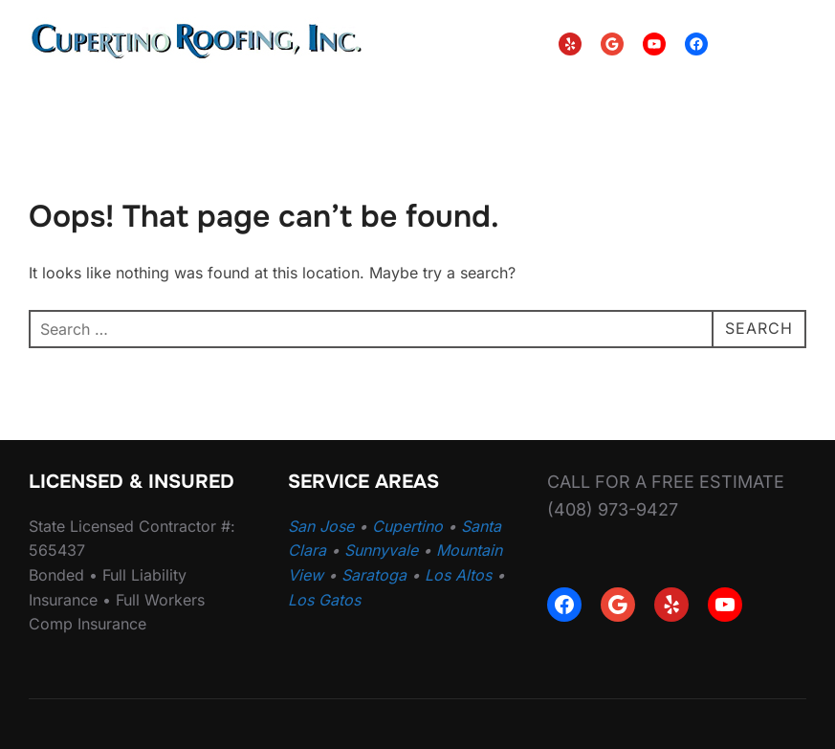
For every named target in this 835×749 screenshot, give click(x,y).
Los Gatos (324, 599)
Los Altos (458, 574)
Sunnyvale (381, 550)
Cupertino (407, 526)
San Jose (321, 526)
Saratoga (374, 574)
